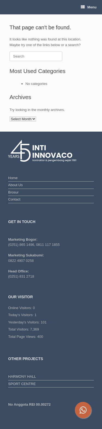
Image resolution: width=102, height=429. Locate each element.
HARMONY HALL (22, 376)
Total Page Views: (22, 337)
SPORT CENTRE (22, 384)
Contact (14, 199)
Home (13, 178)
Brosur (13, 192)
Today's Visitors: (21, 315)
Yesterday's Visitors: (24, 322)
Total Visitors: (19, 329)
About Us (15, 185)
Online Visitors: (20, 308)
